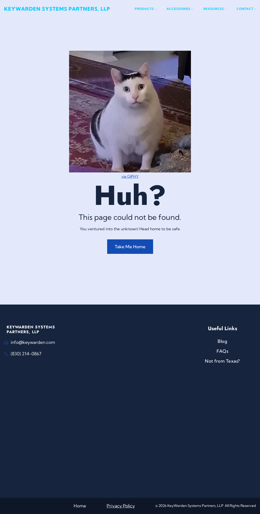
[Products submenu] (145, 9)
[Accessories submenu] (180, 9)
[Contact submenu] (246, 9)
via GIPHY (130, 176)
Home (80, 505)
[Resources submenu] (214, 9)
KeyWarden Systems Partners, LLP (57, 9)
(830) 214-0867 (26, 353)
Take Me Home (130, 246)
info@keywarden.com (33, 342)
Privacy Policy (121, 505)
